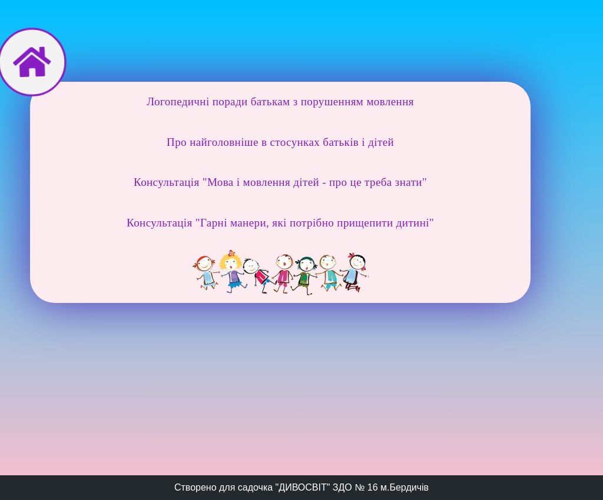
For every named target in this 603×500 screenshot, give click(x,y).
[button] (280, 102)
